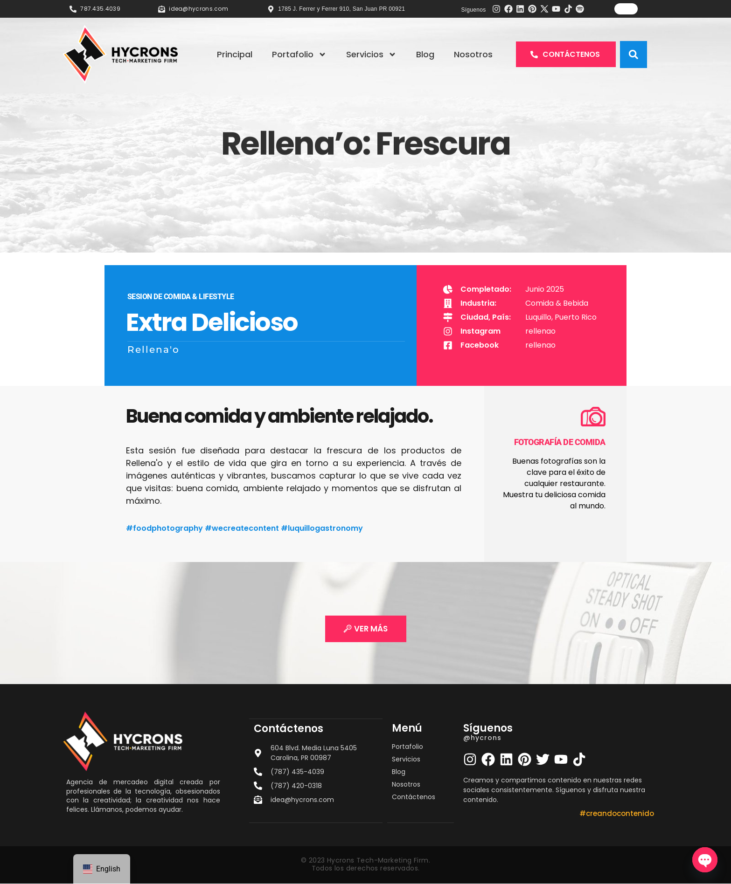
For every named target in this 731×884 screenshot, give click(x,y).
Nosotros (473, 54)
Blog (425, 54)
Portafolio (299, 54)
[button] (633, 54)
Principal (234, 54)
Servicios (371, 54)
